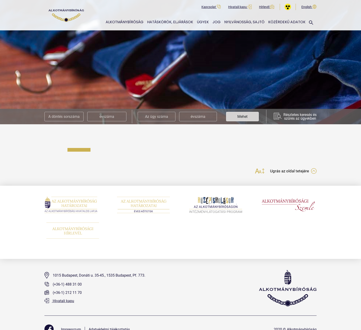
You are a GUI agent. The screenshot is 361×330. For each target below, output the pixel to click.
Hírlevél (266, 7)
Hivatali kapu (240, 7)
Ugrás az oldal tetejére (292, 171)
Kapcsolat (211, 7)
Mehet (242, 116)
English (309, 7)
